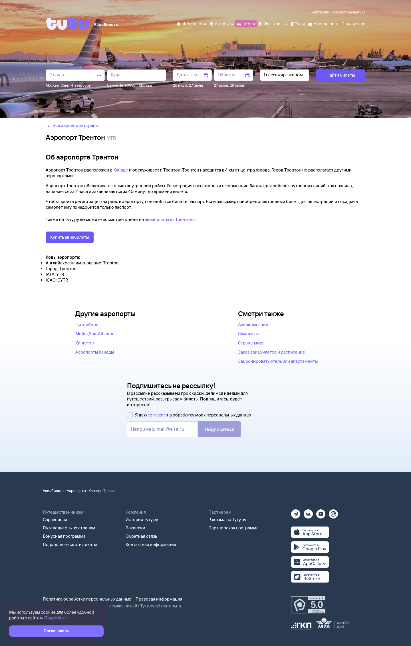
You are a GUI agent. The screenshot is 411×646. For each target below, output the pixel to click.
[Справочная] (353, 23)
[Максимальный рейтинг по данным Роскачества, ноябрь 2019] (308, 604)
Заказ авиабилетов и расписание (271, 352)
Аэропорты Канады (94, 352)
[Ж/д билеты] (191, 23)
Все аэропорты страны (72, 125)
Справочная (55, 519)
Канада (94, 490)
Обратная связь (141, 536)
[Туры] (297, 23)
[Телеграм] (295, 512)
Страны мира (251, 343)
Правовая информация (159, 599)
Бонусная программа (64, 536)
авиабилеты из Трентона (170, 219)
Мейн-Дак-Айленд (94, 333)
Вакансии (135, 528)
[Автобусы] (221, 23)
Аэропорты (76, 490)
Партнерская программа (233, 528)
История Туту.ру (142, 519)
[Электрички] (272, 23)
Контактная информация (151, 544)
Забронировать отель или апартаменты (278, 361)
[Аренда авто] (323, 23)
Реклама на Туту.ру (227, 519)
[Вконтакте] (308, 512)
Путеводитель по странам (69, 528)
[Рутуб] (333, 512)
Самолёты (248, 333)
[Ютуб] (320, 512)
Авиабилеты (53, 490)
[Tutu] (68, 23)
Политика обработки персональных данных (87, 599)
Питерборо (86, 324)
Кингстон (84, 343)
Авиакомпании (253, 324)
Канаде (120, 170)
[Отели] (246, 23)
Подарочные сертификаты (70, 544)
